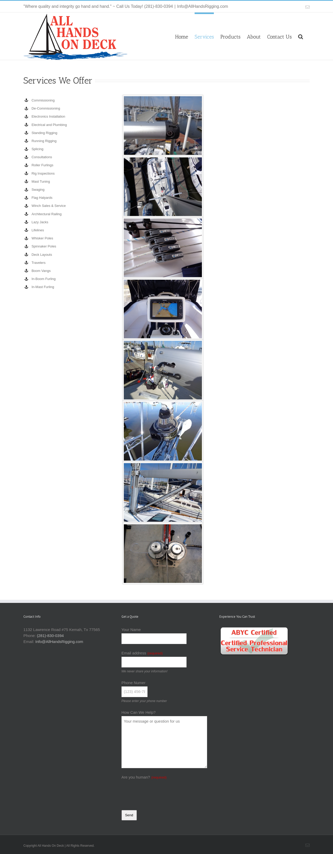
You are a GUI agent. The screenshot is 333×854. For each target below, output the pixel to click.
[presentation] (161, 791)
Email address (142, 653)
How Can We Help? (138, 712)
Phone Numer (133, 682)
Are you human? (144, 777)
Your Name (131, 629)
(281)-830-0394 (50, 635)
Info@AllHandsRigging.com (202, 6)
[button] (300, 35)
